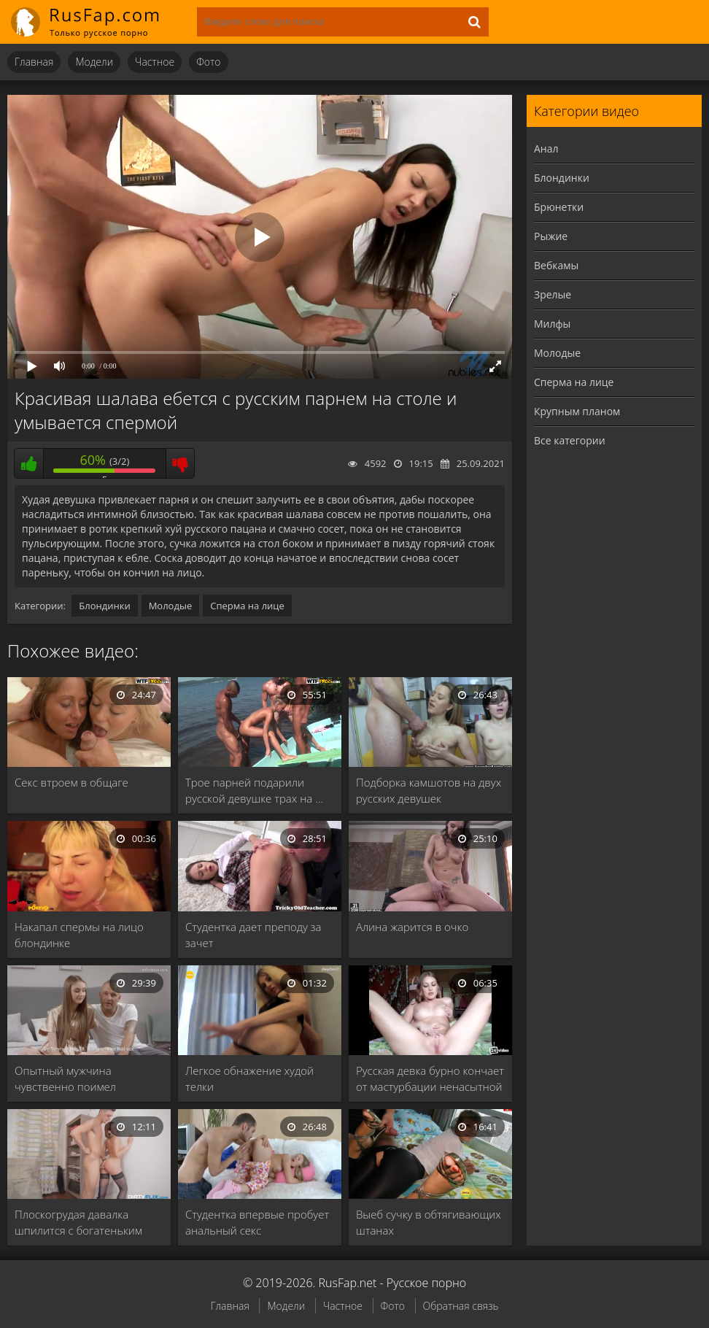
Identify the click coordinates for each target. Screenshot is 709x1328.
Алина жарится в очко (412, 926)
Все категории (569, 440)
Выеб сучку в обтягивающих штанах (428, 1222)
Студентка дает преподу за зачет (253, 934)
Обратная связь (461, 1306)
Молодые (171, 605)
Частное (154, 62)
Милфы (552, 324)
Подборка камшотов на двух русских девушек (428, 790)
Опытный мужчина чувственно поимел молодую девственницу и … (85, 1079)
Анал (546, 148)
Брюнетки (559, 207)
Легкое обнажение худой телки (249, 1078)
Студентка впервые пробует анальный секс (257, 1222)
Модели (94, 62)
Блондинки (104, 605)
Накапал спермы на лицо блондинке (79, 934)
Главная (34, 62)
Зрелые (552, 294)
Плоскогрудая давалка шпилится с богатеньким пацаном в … (78, 1222)
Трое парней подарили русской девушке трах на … (254, 790)
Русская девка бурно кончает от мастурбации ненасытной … (430, 1079)
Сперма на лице (247, 605)
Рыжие (550, 236)
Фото (208, 62)
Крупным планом (577, 411)
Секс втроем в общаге (71, 782)
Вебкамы (556, 265)
